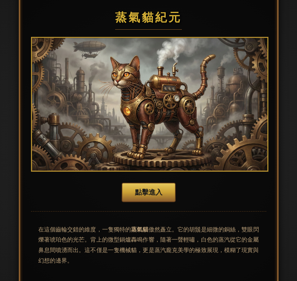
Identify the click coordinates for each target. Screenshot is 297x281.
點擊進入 (148, 192)
